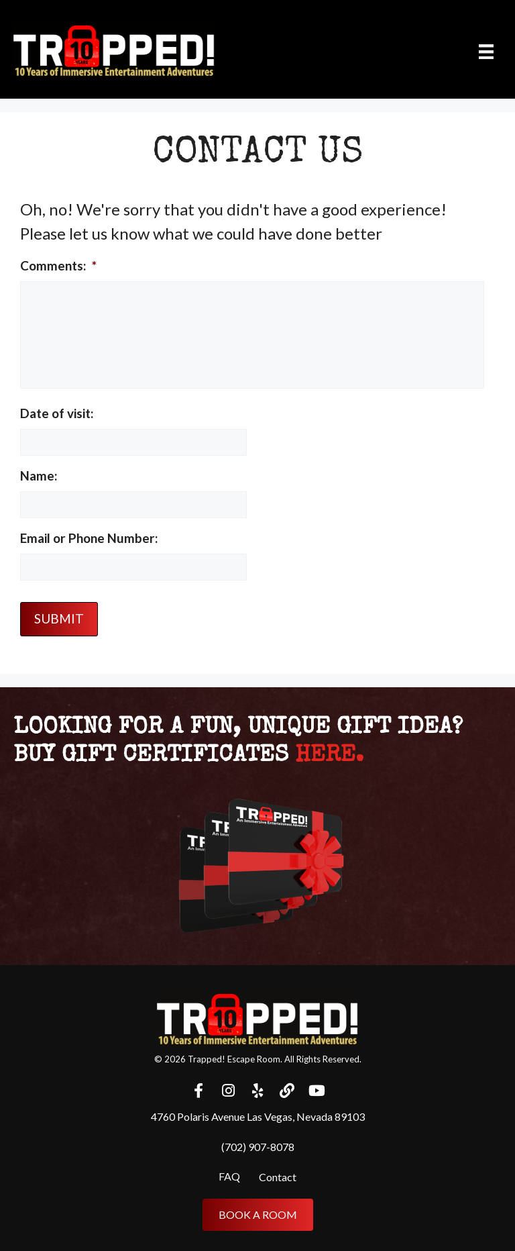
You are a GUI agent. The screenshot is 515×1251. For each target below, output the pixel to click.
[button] (198, 1090)
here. (329, 756)
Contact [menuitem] (277, 1176)
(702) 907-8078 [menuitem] (257, 1146)
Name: (39, 475)
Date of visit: (57, 413)
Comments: (58, 265)
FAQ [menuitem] (229, 1176)
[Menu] (486, 50)
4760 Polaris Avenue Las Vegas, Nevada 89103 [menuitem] (258, 1116)
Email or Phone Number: (89, 538)
